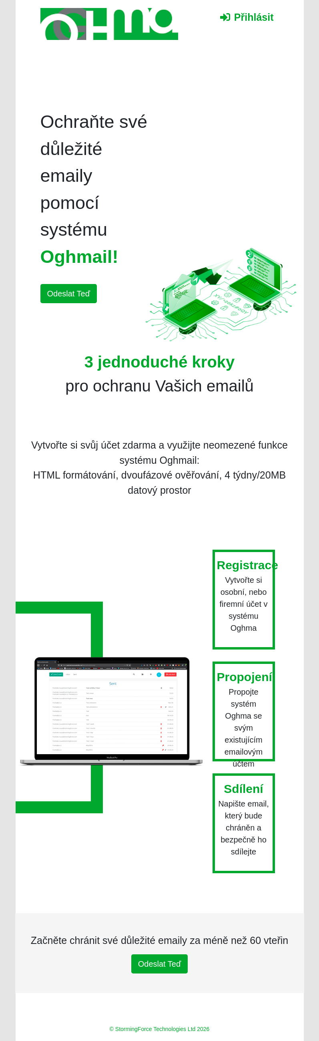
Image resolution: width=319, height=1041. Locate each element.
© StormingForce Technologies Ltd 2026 (160, 1029)
